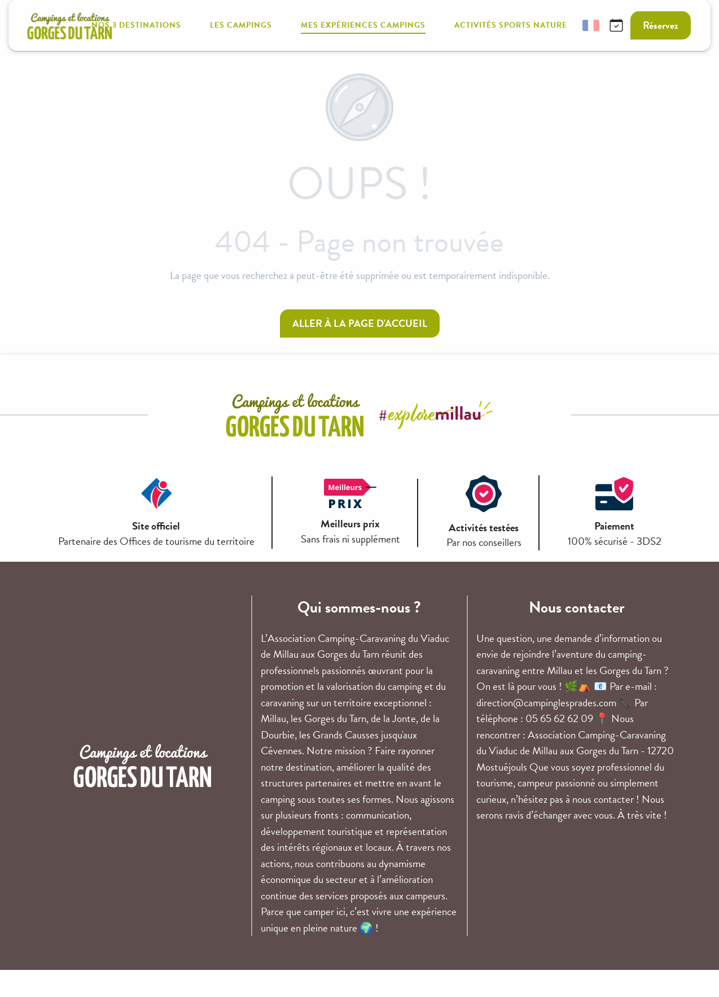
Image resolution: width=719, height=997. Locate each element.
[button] (563, 26)
